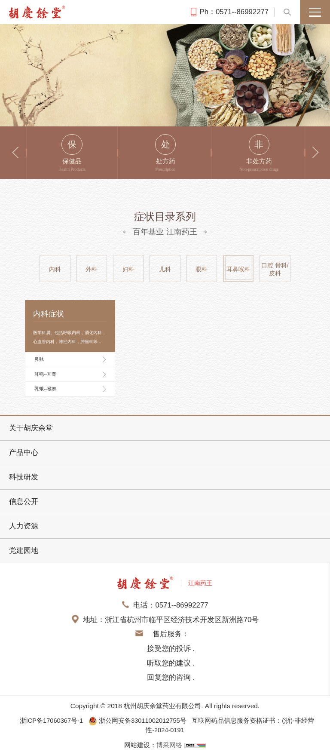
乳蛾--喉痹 (45, 388)
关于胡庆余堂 (31, 428)
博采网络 (169, 744)
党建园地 (23, 550)
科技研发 (23, 477)
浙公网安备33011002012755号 (139, 720)
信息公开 (23, 501)
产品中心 (23, 452)
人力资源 (23, 526)
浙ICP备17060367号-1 (49, 720)
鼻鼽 (39, 359)
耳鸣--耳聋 (45, 374)
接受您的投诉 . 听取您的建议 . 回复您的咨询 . (171, 663)
